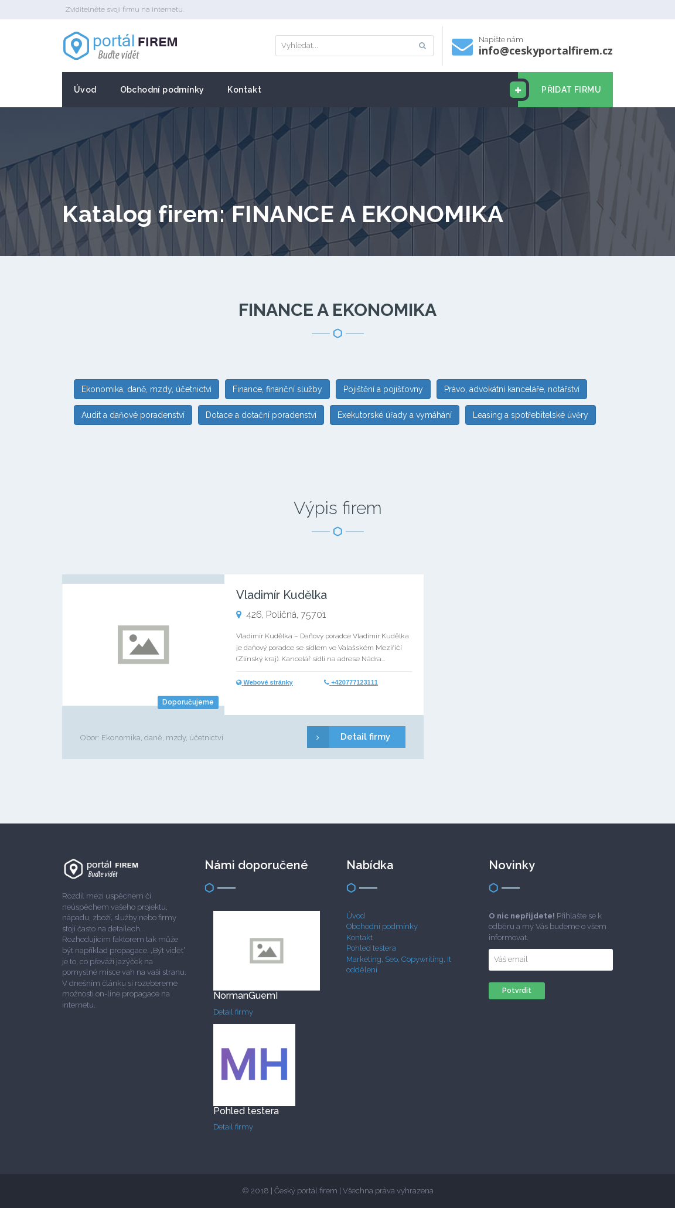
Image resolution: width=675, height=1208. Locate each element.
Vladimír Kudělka (281, 595)
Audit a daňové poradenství (133, 415)
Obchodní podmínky (162, 89)
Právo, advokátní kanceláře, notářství (511, 389)
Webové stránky (268, 682)
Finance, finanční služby (277, 389)
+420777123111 (354, 682)
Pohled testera (371, 948)
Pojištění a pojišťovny (383, 389)
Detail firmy (348, 737)
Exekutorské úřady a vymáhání (395, 415)
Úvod (85, 89)
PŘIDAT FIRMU (559, 89)
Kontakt (244, 89)
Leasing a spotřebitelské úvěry (530, 415)
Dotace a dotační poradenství (261, 415)
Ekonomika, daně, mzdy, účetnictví (146, 389)
